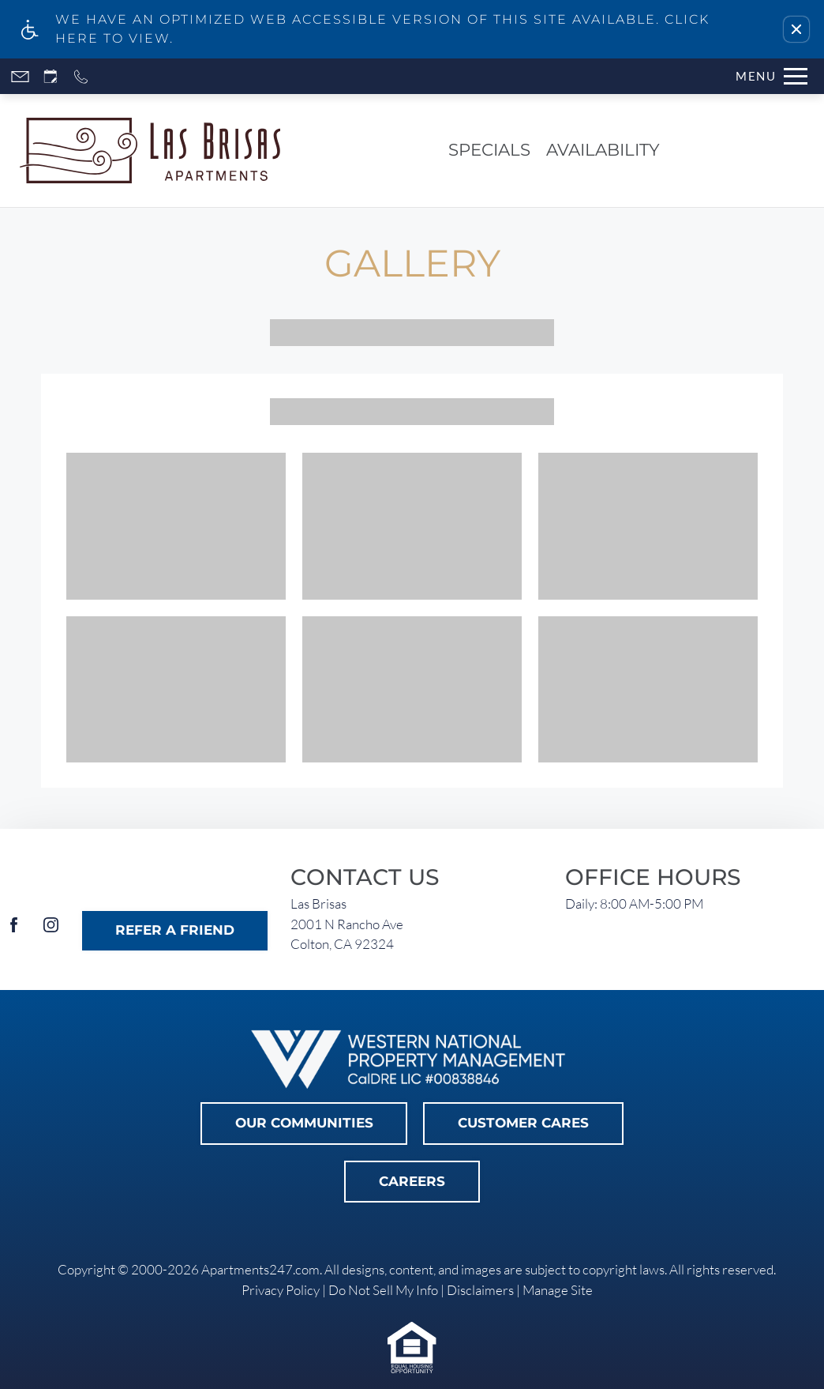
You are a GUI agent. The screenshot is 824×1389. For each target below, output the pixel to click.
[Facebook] (14, 931)
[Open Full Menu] (771, 76)
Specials (489, 149)
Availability (603, 149)
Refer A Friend (174, 930)
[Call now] (81, 76)
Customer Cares (523, 1123)
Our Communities (304, 1123)
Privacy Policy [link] (281, 1290)
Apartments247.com (260, 1269)
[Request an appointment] (50, 76)
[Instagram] (51, 931)
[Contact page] (20, 76)
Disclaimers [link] (480, 1290)
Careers (412, 1181)
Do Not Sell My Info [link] (383, 1290)
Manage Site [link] (557, 1290)
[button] (796, 29)
